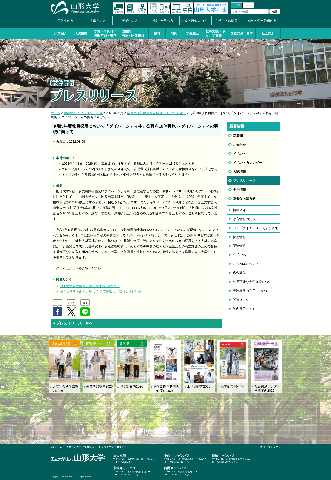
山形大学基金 (211, 8)
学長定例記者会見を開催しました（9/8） (156, 113)
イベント (239, 153)
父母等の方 (98, 21)
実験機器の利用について (250, 291)
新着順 (238, 136)
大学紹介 (60, 33)
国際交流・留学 (241, 33)
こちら (74, 268)
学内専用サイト (244, 308)
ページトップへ (271, 447)
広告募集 (239, 273)
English (248, 5)
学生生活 (192, 33)
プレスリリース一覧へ (73, 323)
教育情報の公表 (244, 219)
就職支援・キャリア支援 (215, 33)
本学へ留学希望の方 (262, 21)
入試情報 (239, 171)
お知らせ (239, 145)
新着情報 (119, 8)
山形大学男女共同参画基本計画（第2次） (90, 286)
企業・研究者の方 (194, 21)
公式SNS (239, 255)
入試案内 (80, 33)
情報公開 (239, 210)
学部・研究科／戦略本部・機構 (105, 33)
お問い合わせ (165, 8)
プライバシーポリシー (113, 447)
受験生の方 (65, 21)
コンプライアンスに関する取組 (255, 228)
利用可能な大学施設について (254, 282)
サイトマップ (188, 8)
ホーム (55, 113)
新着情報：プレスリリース (83, 113)
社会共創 (268, 33)
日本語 (236, 5)
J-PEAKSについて (246, 264)
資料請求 (130, 8)
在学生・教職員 (226, 21)
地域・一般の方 (162, 21)
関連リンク (241, 300)
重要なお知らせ (244, 198)
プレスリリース (244, 180)
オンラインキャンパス (176, 8)
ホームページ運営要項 (81, 447)
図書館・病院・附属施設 (133, 33)
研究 (174, 33)
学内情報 (239, 189)
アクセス (142, 8)
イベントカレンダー (153, 8)
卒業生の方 (130, 21)
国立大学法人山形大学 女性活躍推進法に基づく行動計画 (100, 291)
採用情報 (239, 237)
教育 (157, 33)
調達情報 (239, 246)
